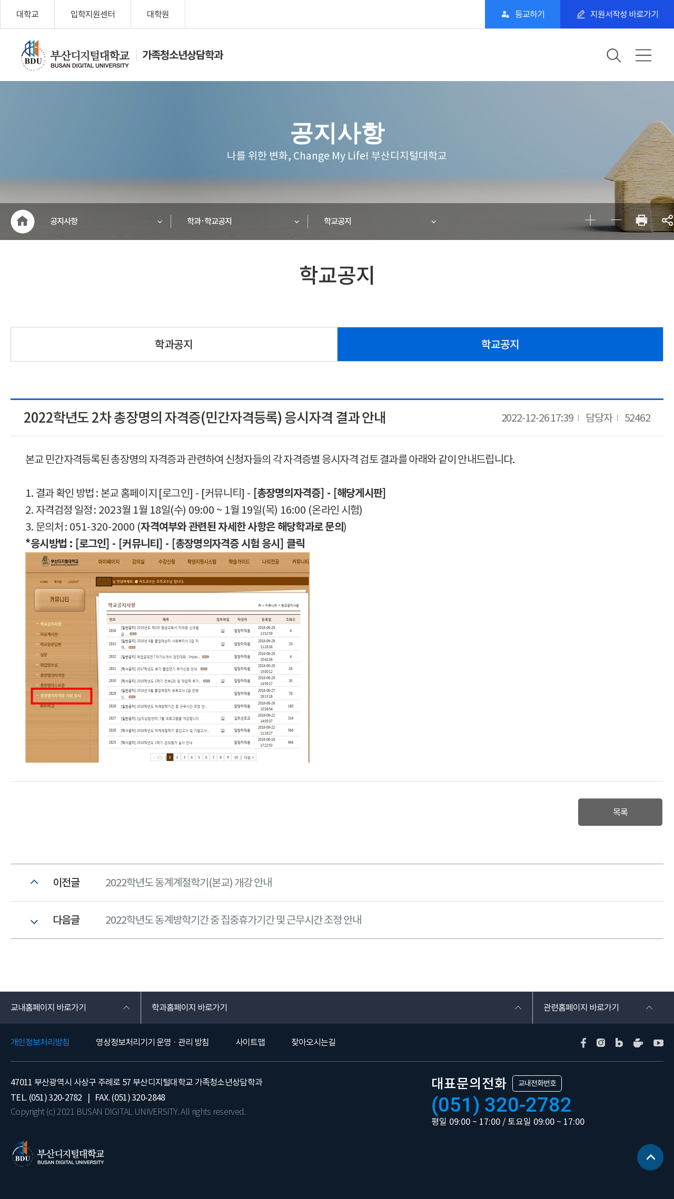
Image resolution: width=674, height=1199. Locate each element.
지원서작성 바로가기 (624, 14)
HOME (22, 221)
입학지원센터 (93, 14)
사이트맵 (250, 1042)
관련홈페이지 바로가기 (581, 1007)
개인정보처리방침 (40, 1042)
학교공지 (337, 221)
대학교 (27, 14)
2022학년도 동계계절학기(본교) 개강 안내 (188, 883)
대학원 (158, 14)
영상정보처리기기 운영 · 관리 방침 (152, 1042)
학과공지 (174, 344)
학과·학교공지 (209, 221)
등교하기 (529, 14)
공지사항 (63, 221)
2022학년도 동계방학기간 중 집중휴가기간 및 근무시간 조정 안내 (233, 920)
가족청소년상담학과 (182, 55)
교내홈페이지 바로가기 (48, 1007)
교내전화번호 (537, 1083)
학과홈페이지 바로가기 (189, 1007)
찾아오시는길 (313, 1042)
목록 (620, 812)
